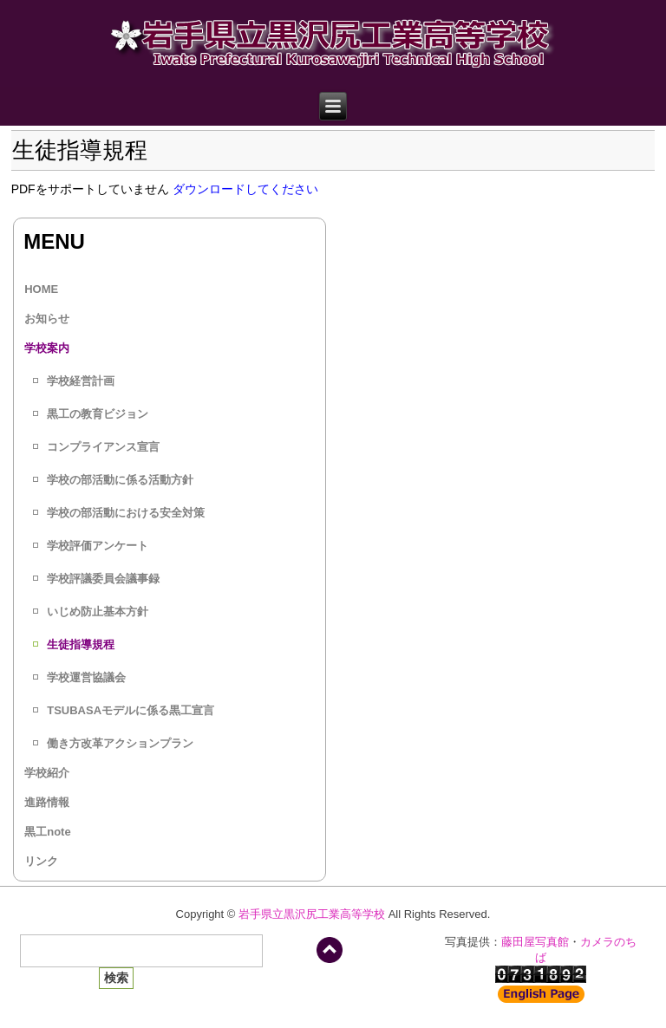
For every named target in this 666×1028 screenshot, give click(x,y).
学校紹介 (46, 772)
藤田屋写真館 (535, 941)
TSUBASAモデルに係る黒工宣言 (130, 710)
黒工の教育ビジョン (97, 413)
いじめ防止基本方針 (97, 611)
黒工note (47, 831)
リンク (41, 861)
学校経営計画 (80, 380)
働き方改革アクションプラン (120, 743)
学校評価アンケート (97, 545)
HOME (41, 289)
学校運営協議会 (86, 677)
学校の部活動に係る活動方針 (120, 479)
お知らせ (46, 318)
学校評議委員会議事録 (103, 578)
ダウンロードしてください (245, 189)
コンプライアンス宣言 (103, 446)
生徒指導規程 (80, 644)
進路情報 (46, 802)
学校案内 (46, 348)
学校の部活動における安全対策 (126, 512)
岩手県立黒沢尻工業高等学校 (311, 914)
